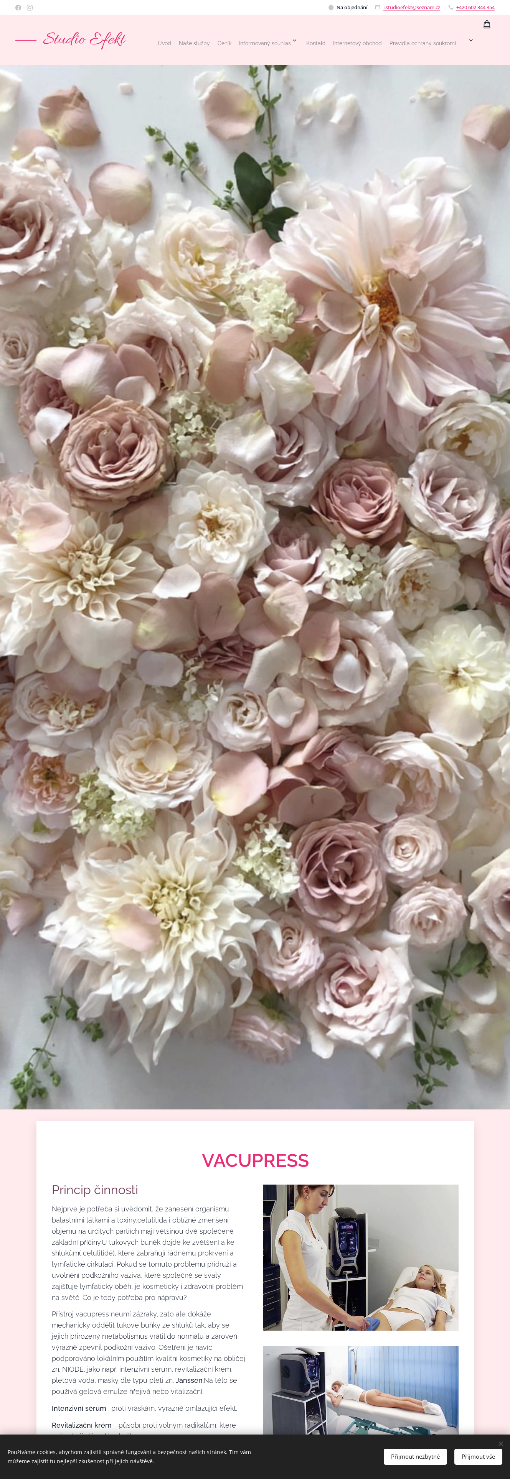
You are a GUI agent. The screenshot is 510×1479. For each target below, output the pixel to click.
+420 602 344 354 (475, 7)
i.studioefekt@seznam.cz (411, 7)
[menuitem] (346, 40)
